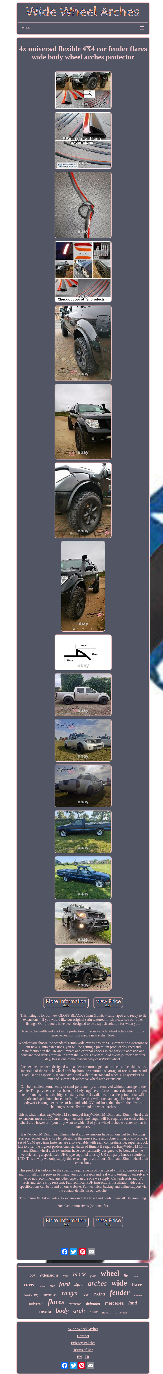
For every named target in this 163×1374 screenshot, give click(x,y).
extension (75, 1304)
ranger (70, 1293)
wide (119, 1283)
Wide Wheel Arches (83, 1329)
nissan (43, 1286)
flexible (138, 1295)
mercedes (114, 1303)
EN (79, 1357)
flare (137, 1284)
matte (86, 1295)
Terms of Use (83, 1350)
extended (121, 1312)
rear (52, 1285)
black (79, 1274)
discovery (31, 1294)
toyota (45, 1311)
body (62, 1310)
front (65, 1275)
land (132, 1303)
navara (106, 1312)
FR (86, 1357)
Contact (83, 1336)
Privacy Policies (83, 1343)
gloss (93, 1275)
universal (36, 1304)
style (135, 1276)
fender (120, 1292)
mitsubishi (50, 1295)
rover (29, 1284)
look (32, 1275)
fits (126, 1275)
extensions (49, 1275)
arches (97, 1283)
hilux (93, 1312)
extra (99, 1294)
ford (64, 1283)
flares (56, 1302)
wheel (110, 1273)
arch (79, 1310)
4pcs (78, 1284)
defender (93, 1303)
